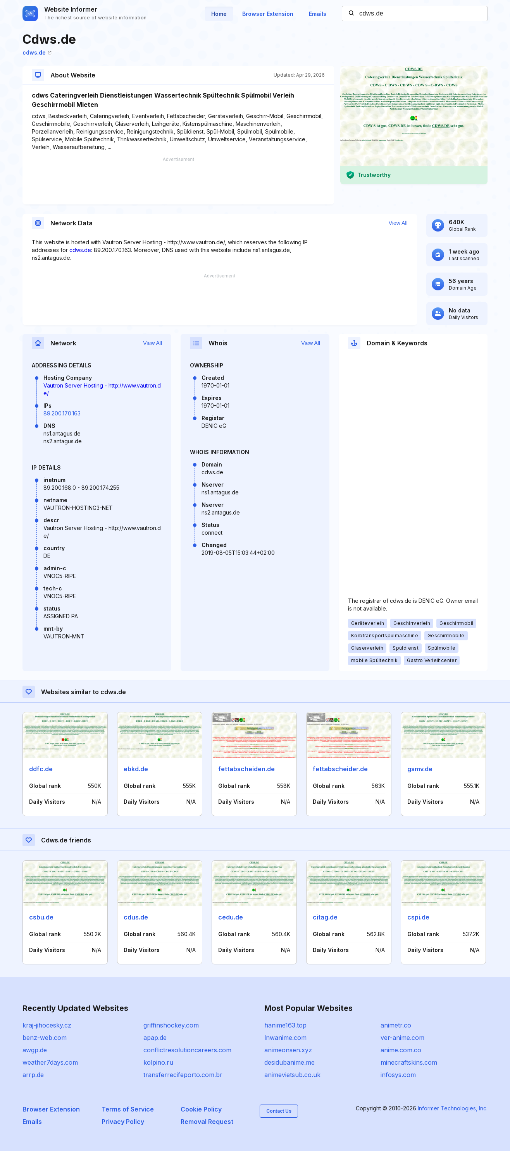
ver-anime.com (402, 1037)
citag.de (325, 917)
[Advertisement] (178, 180)
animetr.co (396, 1025)
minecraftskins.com (409, 1062)
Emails (317, 13)
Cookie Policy (201, 1109)
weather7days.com (50, 1062)
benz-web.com (44, 1037)
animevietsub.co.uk (292, 1075)
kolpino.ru (158, 1062)
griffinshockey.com (171, 1025)
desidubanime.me (289, 1062)
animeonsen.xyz (288, 1050)
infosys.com (398, 1075)
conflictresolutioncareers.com (187, 1050)
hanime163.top (285, 1025)
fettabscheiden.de (246, 769)
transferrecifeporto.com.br (182, 1075)
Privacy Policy (123, 1121)
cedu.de (230, 917)
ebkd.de (136, 769)
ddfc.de (41, 769)
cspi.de (418, 917)
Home (219, 13)
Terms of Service (128, 1109)
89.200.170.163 (62, 413)
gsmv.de (419, 769)
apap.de (155, 1037)
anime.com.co (401, 1050)
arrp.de (33, 1075)
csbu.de (41, 917)
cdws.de (37, 52)
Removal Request (207, 1121)
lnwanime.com (285, 1037)
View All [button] (398, 223)
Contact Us (278, 1111)
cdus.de (136, 917)
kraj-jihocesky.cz (46, 1025)
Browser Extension (267, 13)
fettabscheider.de (340, 769)
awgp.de (34, 1050)
